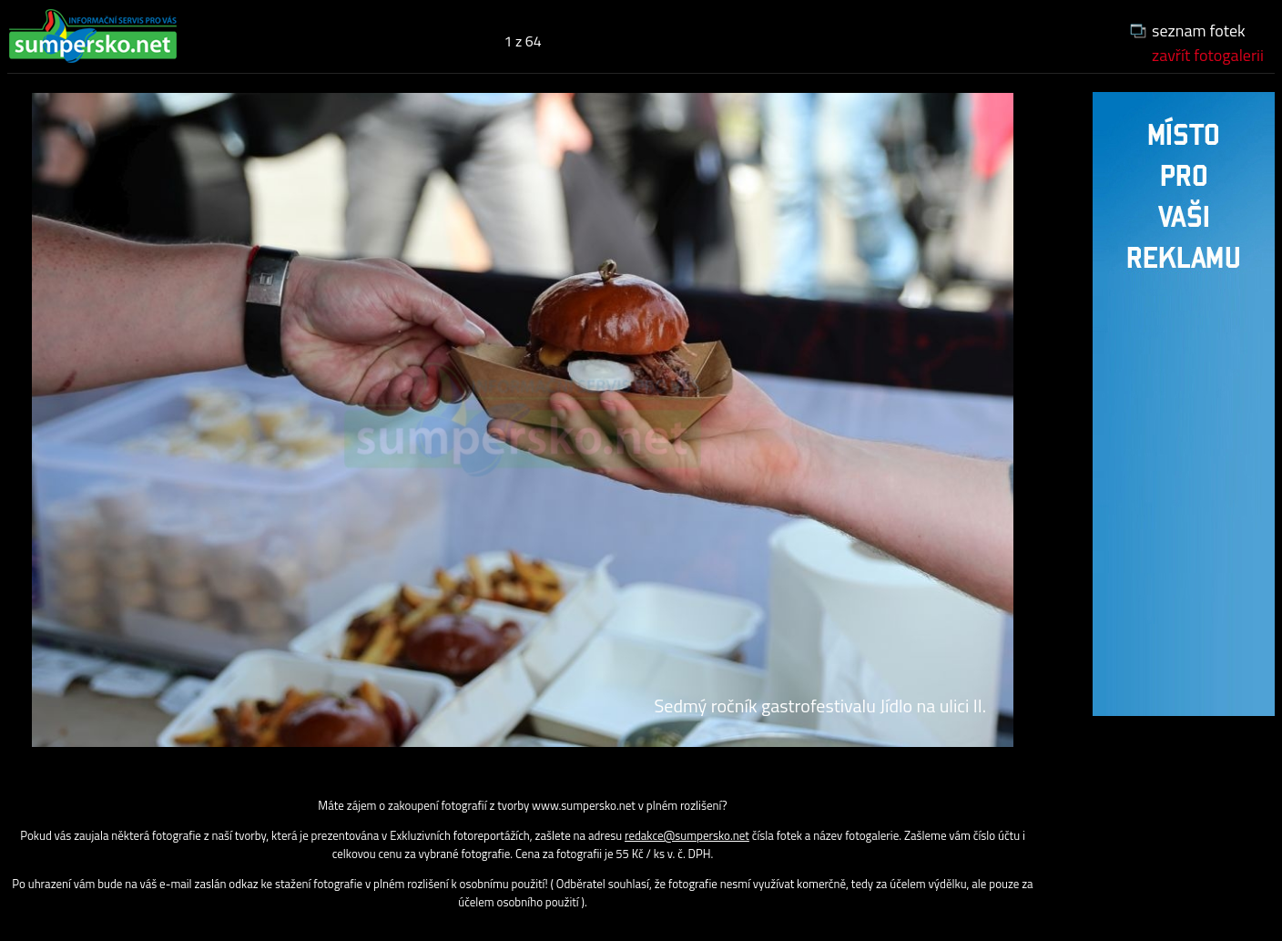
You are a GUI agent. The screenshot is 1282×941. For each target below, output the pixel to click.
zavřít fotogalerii (1208, 55)
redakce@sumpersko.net (687, 835)
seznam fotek (1199, 30)
